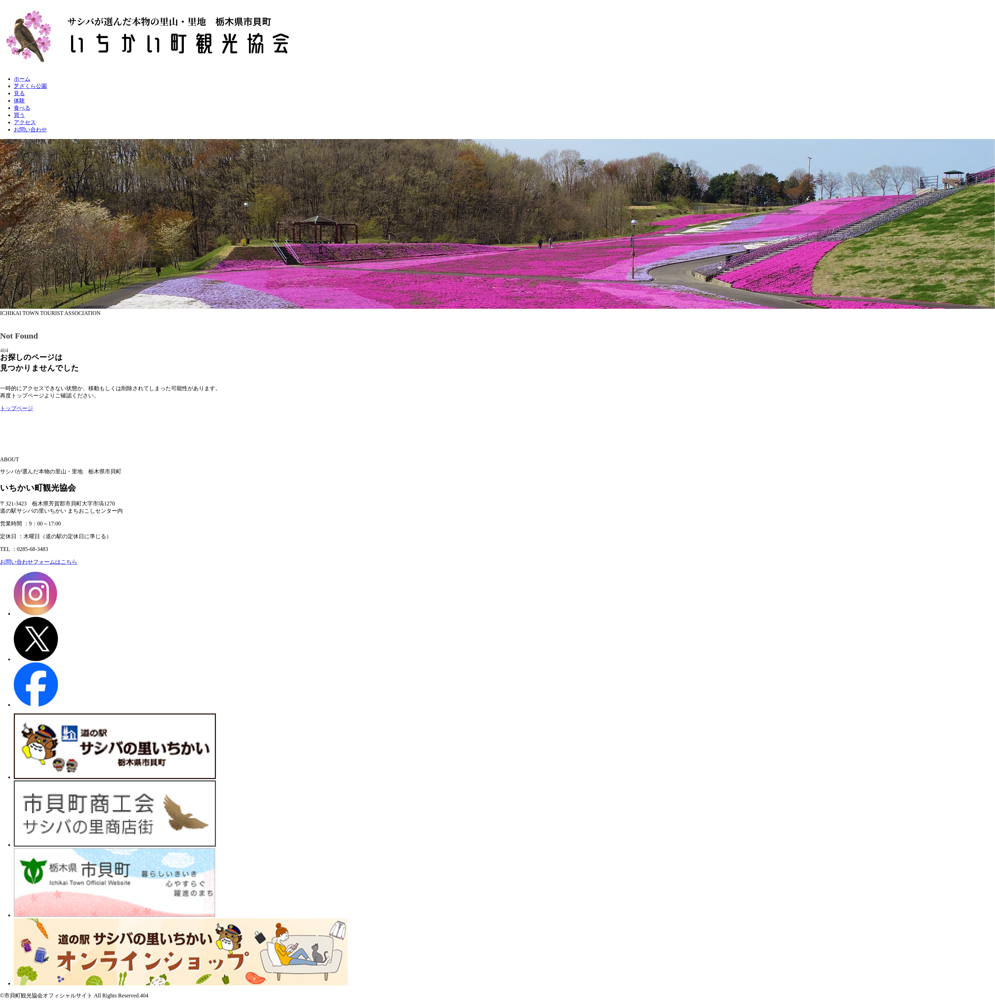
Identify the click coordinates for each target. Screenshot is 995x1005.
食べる (22, 108)
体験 (19, 101)
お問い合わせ (30, 129)
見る (19, 93)
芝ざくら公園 (30, 86)
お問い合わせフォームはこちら (38, 562)
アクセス (25, 122)
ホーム (22, 79)
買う (19, 115)
